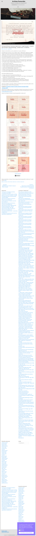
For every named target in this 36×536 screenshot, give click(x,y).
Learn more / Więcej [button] (29, 527)
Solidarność (14, 181)
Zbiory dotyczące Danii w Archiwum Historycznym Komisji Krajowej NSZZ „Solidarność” (24, 227)
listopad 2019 (4, 463)
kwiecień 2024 (4, 444)
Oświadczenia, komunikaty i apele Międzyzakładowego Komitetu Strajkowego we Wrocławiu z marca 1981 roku (26, 262)
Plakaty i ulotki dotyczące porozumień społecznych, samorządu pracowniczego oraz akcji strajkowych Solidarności (25, 356)
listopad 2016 (4, 481)
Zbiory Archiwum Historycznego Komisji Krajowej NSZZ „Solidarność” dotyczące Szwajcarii (25, 211)
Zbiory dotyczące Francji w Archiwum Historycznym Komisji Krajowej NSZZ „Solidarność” (24, 224)
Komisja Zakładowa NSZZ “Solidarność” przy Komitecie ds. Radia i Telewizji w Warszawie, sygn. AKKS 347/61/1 (26, 386)
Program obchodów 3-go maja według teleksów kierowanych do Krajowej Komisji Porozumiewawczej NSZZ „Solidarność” (25, 256)
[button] (20, 529)
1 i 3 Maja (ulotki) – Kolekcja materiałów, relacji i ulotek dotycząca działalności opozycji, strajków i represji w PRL (25, 293)
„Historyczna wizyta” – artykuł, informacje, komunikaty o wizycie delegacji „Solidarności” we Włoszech (26, 268)
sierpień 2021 (4, 452)
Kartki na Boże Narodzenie (23, 311)
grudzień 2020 (4, 456)
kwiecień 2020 (4, 461)
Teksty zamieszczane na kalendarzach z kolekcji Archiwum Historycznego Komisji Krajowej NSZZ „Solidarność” (25, 237)
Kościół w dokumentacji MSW (23, 392)
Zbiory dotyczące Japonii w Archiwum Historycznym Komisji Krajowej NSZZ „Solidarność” (25, 221)
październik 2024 (5, 442)
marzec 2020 (4, 462)
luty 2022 (3, 449)
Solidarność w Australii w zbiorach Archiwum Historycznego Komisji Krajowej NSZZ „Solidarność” (26, 234)
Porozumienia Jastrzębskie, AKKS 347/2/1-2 (26, 405)
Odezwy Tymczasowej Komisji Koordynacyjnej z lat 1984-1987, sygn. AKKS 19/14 (26, 377)
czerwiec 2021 (4, 453)
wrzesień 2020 (4, 459)
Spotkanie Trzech (21, 346)
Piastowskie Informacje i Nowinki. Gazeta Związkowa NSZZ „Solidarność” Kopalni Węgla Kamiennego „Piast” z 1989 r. (25, 251)
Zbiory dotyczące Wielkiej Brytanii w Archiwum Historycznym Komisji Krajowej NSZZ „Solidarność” (26, 199)
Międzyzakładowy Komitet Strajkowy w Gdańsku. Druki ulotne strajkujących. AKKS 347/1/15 (26, 435)
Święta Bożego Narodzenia (23, 239)
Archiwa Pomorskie (18, 1)
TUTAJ (5, 180)
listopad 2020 (4, 457)
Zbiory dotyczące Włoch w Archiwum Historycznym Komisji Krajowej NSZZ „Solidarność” (24, 196)
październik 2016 (5, 482)
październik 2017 (5, 480)
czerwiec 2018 (4, 477)
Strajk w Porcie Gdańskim (22, 390)
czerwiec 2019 (4, 469)
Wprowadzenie (21, 437)
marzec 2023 (4, 447)
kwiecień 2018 (4, 479)
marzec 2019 (4, 472)
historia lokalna (4, 181)
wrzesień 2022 (4, 448)
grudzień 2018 (4, 475)
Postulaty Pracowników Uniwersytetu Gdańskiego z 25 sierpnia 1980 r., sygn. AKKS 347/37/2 (26, 383)
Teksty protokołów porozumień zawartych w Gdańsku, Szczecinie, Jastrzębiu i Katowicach (25, 353)
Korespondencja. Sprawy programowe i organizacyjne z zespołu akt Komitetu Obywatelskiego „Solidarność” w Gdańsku (25, 327)
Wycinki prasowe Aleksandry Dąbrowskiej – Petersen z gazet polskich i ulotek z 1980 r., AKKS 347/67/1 (26, 421)
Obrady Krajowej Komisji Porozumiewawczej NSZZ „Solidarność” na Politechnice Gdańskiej (26, 340)
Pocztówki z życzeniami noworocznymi (25, 342)
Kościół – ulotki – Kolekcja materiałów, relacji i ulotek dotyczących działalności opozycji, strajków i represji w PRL (26, 280)
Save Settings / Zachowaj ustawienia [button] (26, 532)
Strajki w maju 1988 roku (22, 329)
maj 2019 (3, 470)
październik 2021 (5, 450)
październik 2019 (5, 465)
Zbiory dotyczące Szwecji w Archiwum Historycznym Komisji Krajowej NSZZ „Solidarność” (25, 207)
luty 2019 (3, 474)
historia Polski (10, 181)
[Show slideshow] (18, 173)
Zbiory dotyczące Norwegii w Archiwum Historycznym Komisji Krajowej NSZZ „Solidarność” (25, 214)
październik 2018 (5, 476)
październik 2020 (5, 458)
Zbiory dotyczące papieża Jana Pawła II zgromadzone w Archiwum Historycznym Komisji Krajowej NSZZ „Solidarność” (25, 193)
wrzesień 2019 (4, 466)
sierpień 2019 (4, 467)
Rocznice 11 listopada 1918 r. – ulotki (24, 273)
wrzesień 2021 (4, 451)
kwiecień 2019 (4, 471)
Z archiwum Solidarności (20, 181)
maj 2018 (3, 478)
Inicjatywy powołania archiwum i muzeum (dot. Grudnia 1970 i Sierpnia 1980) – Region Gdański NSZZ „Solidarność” (26, 271)
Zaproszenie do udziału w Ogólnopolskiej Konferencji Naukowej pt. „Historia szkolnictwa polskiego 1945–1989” (9, 206)
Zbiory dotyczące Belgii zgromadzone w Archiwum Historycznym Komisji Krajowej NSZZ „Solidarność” (26, 231)
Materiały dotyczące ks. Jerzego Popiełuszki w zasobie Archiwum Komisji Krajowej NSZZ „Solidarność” (26, 403)
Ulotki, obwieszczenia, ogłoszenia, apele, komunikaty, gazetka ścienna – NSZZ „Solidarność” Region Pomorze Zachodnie (25, 307)
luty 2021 (3, 454)
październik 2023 (5, 446)
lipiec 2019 (3, 468)
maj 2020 (3, 460)
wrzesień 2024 (4, 443)
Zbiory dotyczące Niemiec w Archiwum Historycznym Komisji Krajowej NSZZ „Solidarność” (25, 217)
